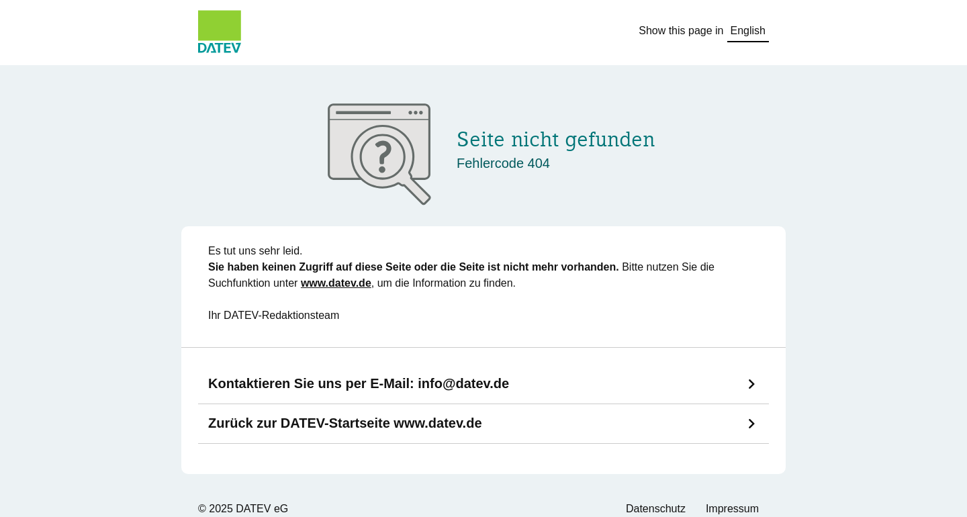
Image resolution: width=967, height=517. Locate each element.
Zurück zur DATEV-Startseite (345, 423)
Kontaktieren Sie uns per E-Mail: (358, 383)
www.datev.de (336, 283)
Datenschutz (656, 508)
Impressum (732, 508)
